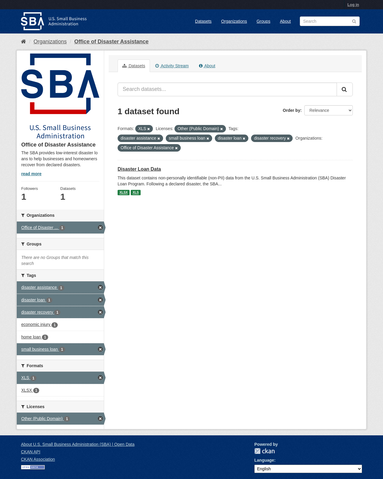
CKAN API (30, 451)
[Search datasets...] (227, 89)
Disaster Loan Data (139, 169)
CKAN (264, 451)
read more (31, 173)
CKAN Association (38, 459)
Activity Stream (172, 65)
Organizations (234, 21)
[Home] (23, 42)
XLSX (123, 192)
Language (264, 460)
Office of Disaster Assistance (111, 42)
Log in (353, 4)
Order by (291, 110)
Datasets (203, 21)
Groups (263, 21)
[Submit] (345, 89)
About (285, 21)
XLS (136, 192)
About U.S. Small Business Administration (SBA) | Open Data (77, 444)
